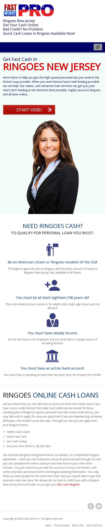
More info (78, 525)
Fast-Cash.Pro (31, 518)
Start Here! (29, 110)
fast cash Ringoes (68, 484)
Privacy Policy (62, 525)
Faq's (48, 525)
